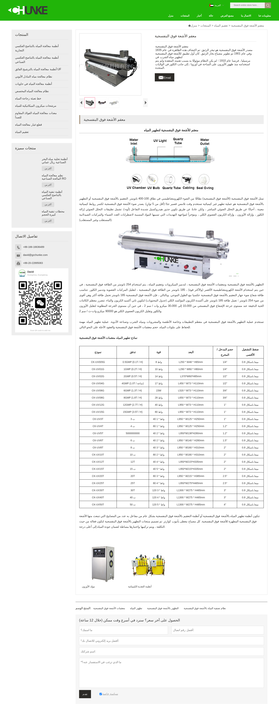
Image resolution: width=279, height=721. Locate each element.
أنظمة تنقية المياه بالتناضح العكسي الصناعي (52, 195)
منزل (192, 26)
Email (164, 76)
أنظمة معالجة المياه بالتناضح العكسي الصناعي (37, 59)
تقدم (85, 700)
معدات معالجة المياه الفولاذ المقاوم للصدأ (36, 115)
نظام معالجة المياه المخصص (32, 91)
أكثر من (48, 168)
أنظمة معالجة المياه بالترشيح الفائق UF (38, 69)
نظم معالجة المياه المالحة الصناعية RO (54, 177)
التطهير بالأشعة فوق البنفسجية (163, 614)
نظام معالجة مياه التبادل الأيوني (33, 76)
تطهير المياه (136, 614)
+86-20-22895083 (33, 263)
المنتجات (205, 25)
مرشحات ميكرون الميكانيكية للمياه (35, 105)
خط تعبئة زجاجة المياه (28, 98)
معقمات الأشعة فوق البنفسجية (109, 614)
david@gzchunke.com (35, 255)
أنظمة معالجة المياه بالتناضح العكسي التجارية (37, 48)
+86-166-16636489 (33, 246)
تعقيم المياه (221, 25)
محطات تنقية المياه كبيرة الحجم (53, 213)
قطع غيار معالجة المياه (28, 124)
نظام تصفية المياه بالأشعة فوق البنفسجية (205, 614)
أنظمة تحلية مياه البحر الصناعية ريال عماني (55, 160)
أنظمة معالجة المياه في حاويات (33, 83)
